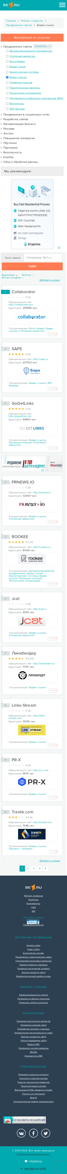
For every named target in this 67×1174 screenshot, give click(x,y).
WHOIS (33, 1052)
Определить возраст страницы (33, 1029)
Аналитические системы (24, 72)
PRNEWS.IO (23, 482)
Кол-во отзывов (13, 277)
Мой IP (33, 1098)
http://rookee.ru (42, 547)
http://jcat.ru (39, 609)
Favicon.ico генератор (33, 1094)
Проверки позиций (21, 82)
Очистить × (42, 46)
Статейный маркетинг (23, 56)
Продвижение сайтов (19, 25)
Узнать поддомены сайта (34, 1041)
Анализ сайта (33, 946)
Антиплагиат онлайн (33, 953)
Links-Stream (24, 705)
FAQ (33, 907)
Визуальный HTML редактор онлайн (33, 1090)
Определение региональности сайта (33, 1033)
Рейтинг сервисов (32, 20)
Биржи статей (18, 66)
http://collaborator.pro (21, 304)
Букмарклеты (33, 904)
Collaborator (24, 291)
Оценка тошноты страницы (33, 965)
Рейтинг (28, 275)
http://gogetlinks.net (20, 416)
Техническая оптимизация (25, 93)
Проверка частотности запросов (34, 1021)
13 (50, 584)
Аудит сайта (33, 949)
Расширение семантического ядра (33, 957)
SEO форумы (17, 108)
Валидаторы (17, 103)
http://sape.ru (40, 359)
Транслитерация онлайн (33, 1086)
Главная (11, 20)
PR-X (16, 759)
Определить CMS (33, 1056)
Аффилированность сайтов (33, 995)
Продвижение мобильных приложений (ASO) (36, 98)
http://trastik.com (42, 822)
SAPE (17, 348)
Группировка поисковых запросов (34, 961)
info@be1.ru (33, 1161)
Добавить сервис (50, 280)
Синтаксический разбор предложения (33, 1102)
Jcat (15, 598)
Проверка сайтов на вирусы (33, 1003)
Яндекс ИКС (33, 1044)
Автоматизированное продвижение (31, 50)
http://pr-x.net (40, 770)
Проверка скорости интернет (33, 1075)
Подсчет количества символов (33, 1082)
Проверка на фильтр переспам (33, 999)
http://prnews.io (42, 492)
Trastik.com (22, 812)
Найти (32, 266)
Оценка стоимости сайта (33, 1037)
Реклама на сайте (33, 1169)
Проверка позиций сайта (34, 1025)
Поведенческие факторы (25, 87)
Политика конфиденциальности (33, 1154)
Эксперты (33, 900)
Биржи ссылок (18, 77)
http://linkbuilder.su (44, 663)
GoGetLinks (23, 403)
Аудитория (10, 275)
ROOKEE (20, 536)
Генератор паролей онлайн (33, 1079)
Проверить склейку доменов (33, 1048)
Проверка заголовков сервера (33, 969)
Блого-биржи (17, 61)
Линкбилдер (24, 653)
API (33, 911)
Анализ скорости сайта (33, 973)
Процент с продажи (20, 848)
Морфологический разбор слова (33, 976)
